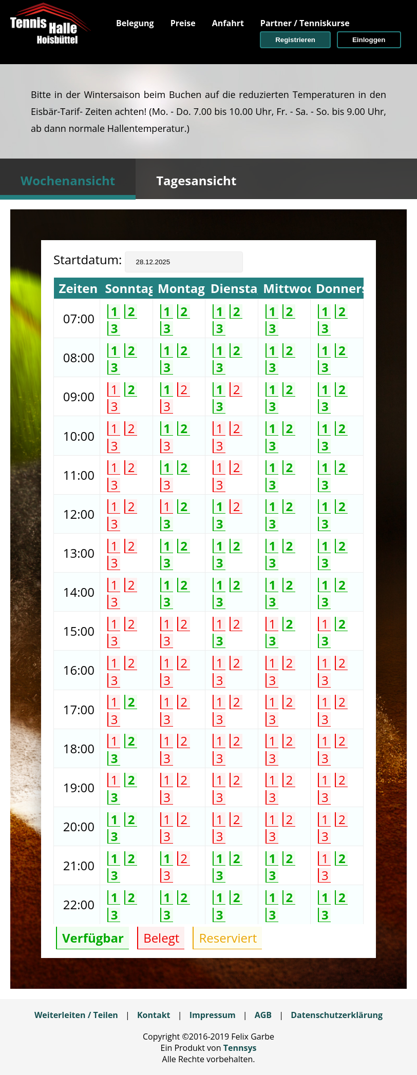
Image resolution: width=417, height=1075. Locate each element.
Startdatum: (89, 259)
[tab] (68, 179)
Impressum (212, 1015)
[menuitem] (135, 23)
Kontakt (153, 1015)
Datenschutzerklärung (337, 1015)
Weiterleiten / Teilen (76, 1015)
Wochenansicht (68, 180)
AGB (263, 1015)
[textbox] (184, 261)
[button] (295, 39)
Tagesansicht (196, 180)
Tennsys (240, 1047)
